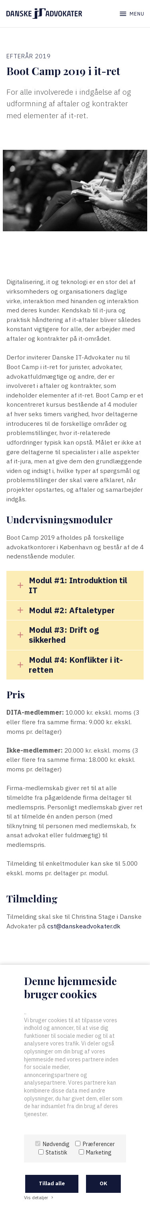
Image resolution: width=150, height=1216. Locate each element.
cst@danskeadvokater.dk (83, 926)
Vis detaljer (39, 1197)
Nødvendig (56, 1144)
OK (103, 1183)
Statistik (56, 1152)
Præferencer (99, 1144)
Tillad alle (52, 1183)
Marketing (99, 1152)
